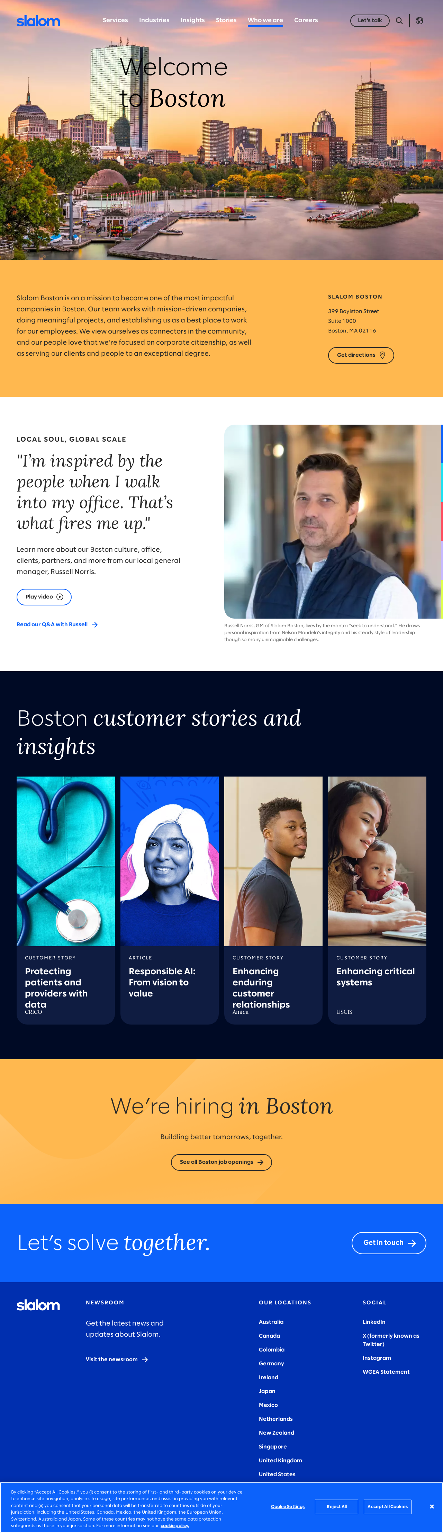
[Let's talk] (370, 21)
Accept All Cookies (387, 1507)
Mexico (268, 1405)
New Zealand (276, 1433)
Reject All (337, 1507)
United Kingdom (280, 1460)
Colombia (271, 1350)
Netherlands (276, 1419)
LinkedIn (374, 1322)
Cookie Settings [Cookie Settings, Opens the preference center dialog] (288, 1507)
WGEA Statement (386, 1372)
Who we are (265, 21)
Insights (193, 21)
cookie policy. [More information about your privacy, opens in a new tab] (175, 1526)
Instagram (377, 1358)
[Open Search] (399, 21)
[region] (221, 1507)
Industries (154, 21)
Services (115, 21)
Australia (271, 1322)
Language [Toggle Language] (419, 21)
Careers (306, 21)
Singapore (273, 1447)
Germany (271, 1363)
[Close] (432, 1506)
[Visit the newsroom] (117, 1360)
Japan (267, 1391)
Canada (269, 1336)
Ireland (268, 1377)
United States (277, 1474)
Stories (226, 21)
